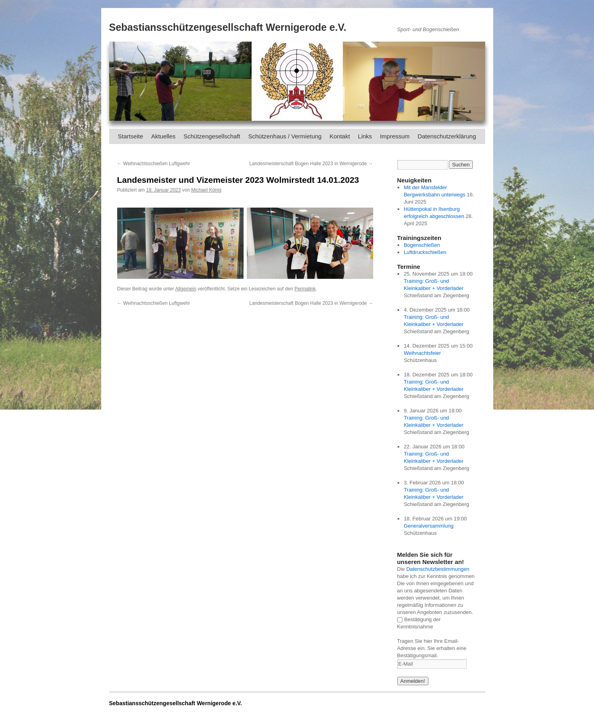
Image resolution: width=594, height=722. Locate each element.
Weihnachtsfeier (422, 353)
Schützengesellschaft (212, 136)
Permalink (305, 289)
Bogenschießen (422, 245)
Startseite (130, 136)
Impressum (395, 136)
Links (365, 136)
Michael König (206, 190)
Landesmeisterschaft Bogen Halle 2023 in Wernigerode (311, 163)
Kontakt (340, 136)
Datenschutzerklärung (447, 136)
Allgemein (185, 289)
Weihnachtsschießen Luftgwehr (153, 163)
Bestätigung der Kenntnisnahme (419, 623)
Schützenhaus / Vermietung (285, 136)
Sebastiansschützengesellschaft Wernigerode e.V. (227, 27)
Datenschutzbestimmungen (438, 569)
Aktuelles (163, 136)
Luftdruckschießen (425, 252)
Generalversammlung (428, 526)
